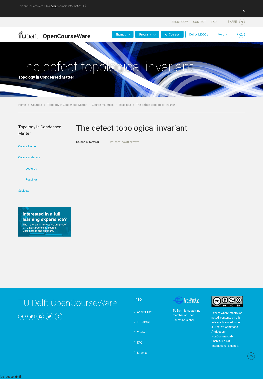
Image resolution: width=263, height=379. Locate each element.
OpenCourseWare (67, 35)
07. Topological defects (125, 142)
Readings (125, 105)
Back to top (251, 356)
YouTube (49, 316)
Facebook (22, 316)
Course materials (103, 105)
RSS (40, 316)
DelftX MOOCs (198, 34)
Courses (36, 105)
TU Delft (58, 316)
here (54, 6)
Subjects (23, 190)
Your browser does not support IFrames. (141, 207)
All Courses (172, 34)
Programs (145, 34)
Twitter (31, 316)
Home (22, 105)
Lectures (31, 168)
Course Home (27, 146)
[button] (243, 10)
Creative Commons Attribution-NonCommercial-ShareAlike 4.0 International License (224, 336)
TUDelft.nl (143, 322)
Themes (121, 34)
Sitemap (142, 352)
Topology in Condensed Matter (67, 105)
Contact (199, 22)
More (221, 34)
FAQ (214, 22)
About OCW (179, 22)
